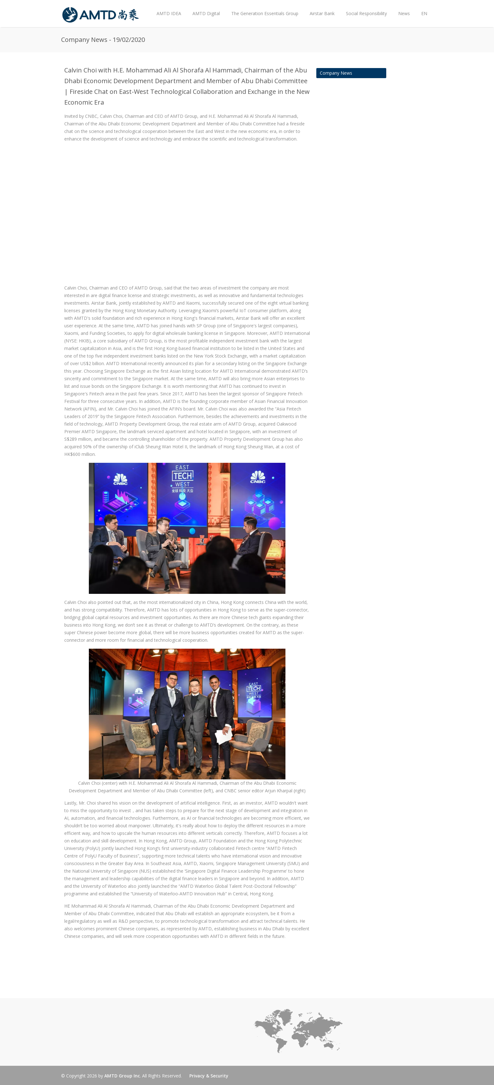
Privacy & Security (208, 1076)
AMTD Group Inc (122, 1076)
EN (424, 13)
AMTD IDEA (169, 13)
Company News (336, 73)
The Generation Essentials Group (264, 13)
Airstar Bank (322, 13)
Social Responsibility (366, 13)
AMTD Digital (206, 13)
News (403, 8)
